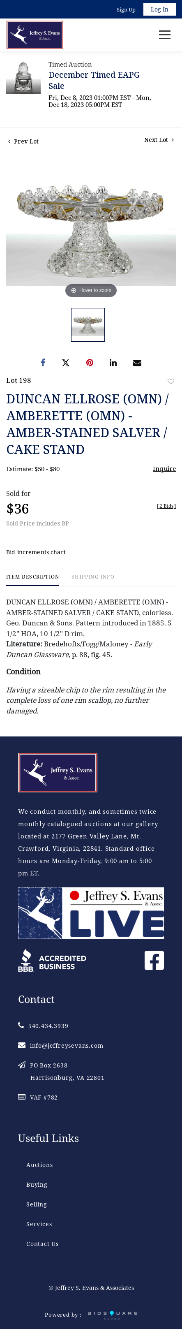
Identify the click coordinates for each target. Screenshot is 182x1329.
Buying (37, 1184)
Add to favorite (171, 381)
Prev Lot (23, 141)
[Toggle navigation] (165, 35)
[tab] (32, 580)
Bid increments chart (36, 552)
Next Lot (159, 139)
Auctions (39, 1165)
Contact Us (42, 1244)
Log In (159, 9)
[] (166, 505)
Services (39, 1224)
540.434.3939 (43, 1026)
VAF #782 (38, 1097)
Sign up (126, 9)
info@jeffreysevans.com (60, 1045)
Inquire (164, 468)
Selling (36, 1204)
